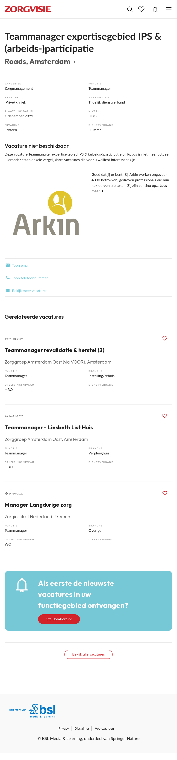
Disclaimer (81, 728)
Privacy (64, 728)
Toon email (17, 265)
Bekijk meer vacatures (26, 290)
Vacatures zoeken (130, 9)
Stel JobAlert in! (59, 619)
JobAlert (155, 9)
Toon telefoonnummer (26, 277)
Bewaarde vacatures (142, 9)
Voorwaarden (104, 728)
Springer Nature (125, 738)
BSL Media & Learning (62, 738)
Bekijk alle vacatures (88, 654)
